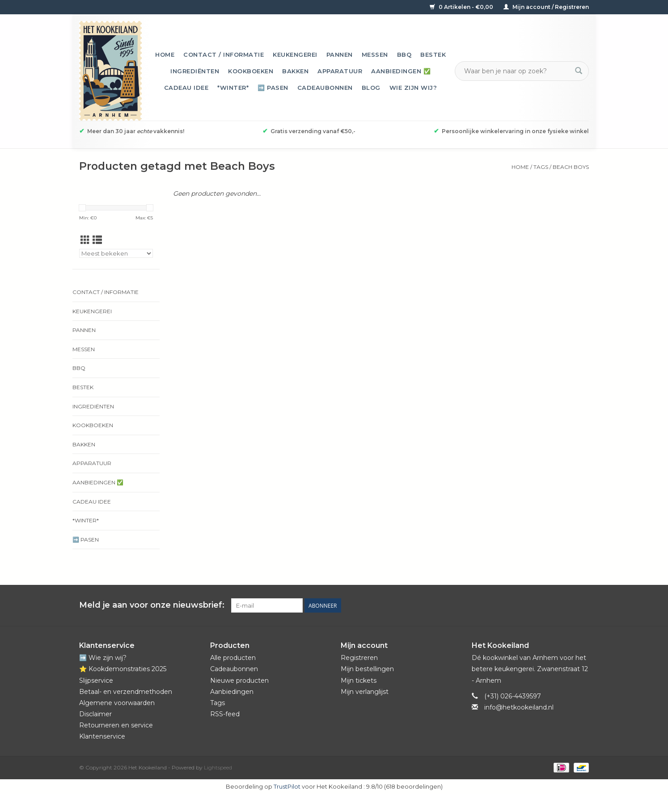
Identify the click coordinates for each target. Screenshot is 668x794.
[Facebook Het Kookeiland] (533, 605)
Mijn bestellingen (367, 669)
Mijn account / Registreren (546, 7)
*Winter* (233, 87)
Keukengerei (295, 54)
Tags (540, 167)
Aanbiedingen (232, 692)
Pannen (339, 54)
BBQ (404, 54)
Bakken (295, 71)
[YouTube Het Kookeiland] (565, 605)
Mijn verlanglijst (365, 692)
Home (164, 54)
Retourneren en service (116, 725)
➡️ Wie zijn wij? (103, 658)
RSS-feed (225, 714)
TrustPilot (287, 786)
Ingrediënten (194, 71)
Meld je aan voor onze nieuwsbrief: (151, 605)
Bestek (433, 54)
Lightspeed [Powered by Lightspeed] (218, 767)
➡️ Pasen (273, 87)
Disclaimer (95, 714)
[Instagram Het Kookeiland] (582, 605)
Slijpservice (96, 680)
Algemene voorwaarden (117, 703)
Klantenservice (102, 736)
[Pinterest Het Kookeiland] (549, 605)
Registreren (359, 658)
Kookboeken (250, 71)
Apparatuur (339, 71)
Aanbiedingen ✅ (401, 71)
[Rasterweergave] (85, 240)
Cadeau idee (186, 87)
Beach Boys (571, 167)
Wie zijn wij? (413, 87)
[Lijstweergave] (97, 240)
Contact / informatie (223, 54)
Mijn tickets (358, 680)
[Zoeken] (516, 71)
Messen (375, 54)
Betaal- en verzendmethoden (125, 692)
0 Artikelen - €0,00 (462, 7)
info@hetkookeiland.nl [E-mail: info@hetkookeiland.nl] (519, 707)
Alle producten (233, 658)
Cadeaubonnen (325, 87)
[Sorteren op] (116, 253)
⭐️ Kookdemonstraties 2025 (122, 669)
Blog (371, 87)
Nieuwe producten (239, 680)
